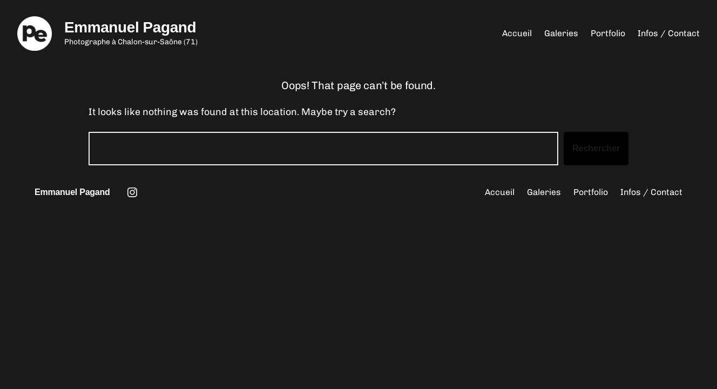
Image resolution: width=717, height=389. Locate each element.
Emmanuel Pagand (130, 27)
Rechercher (596, 148)
